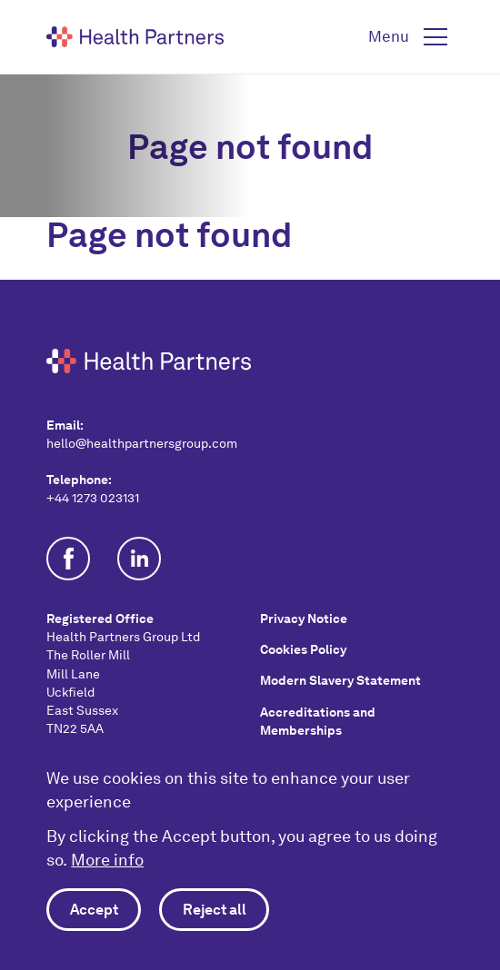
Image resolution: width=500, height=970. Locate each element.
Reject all (214, 909)
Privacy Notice (303, 618)
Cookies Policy (303, 649)
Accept (94, 909)
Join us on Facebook (68, 558)
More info (107, 859)
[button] (411, 37)
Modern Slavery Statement (340, 680)
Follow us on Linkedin (139, 558)
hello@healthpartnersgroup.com (141, 443)
